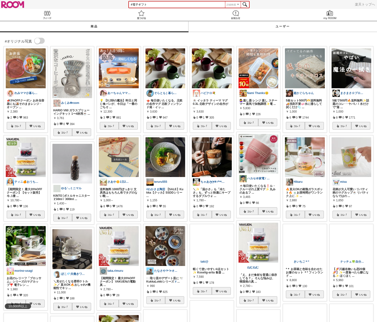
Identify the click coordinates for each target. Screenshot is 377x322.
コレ (18, 126)
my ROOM (330, 15)
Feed (47, 15)
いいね (37, 126)
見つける (141, 15)
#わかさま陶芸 (155, 189)
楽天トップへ (365, 4)
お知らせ (235, 15)
